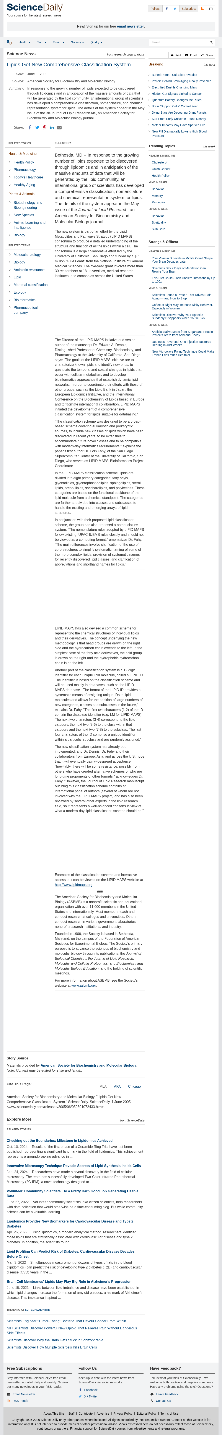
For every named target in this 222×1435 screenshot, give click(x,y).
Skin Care (158, 229)
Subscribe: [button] (189, 8)
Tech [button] (41, 42)
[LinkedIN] (52, 127)
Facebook (91, 1390)
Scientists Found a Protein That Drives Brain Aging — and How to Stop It (181, 296)
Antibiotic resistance (29, 270)
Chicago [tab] (134, 1086)
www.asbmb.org (84, 985)
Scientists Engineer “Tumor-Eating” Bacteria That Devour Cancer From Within (66, 1321)
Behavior (158, 189)
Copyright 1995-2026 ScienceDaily (34, 1420)
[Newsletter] (211, 8)
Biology (19, 235)
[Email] (59, 127)
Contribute (86, 1413)
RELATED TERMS (19, 245)
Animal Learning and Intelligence (30, 225)
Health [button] (24, 42)
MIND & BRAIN (158, 182)
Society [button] (77, 42)
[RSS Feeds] (202, 8)
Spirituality (159, 222)
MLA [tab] (103, 1086)
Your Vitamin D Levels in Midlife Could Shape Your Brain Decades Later (182, 260)
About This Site (54, 1413)
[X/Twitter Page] (175, 8)
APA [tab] (117, 1086)
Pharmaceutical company (26, 310)
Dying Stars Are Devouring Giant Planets (179, 112)
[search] (211, 42)
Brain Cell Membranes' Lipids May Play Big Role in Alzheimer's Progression (69, 1281)
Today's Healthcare (28, 177)
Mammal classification (30, 285)
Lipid (17, 277)
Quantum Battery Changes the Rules (176, 100)
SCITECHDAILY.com (37, 1309)
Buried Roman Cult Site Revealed (174, 75)
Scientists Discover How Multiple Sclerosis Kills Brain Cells (52, 1347)
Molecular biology (27, 255)
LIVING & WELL (158, 209)
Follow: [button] (155, 8)
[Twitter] (37, 127)
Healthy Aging (24, 185)
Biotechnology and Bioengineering (28, 205)
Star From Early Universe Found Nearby (179, 119)
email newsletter (130, 26)
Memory (157, 196)
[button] (175, 55)
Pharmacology (25, 170)
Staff (71, 1413)
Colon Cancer (161, 169)
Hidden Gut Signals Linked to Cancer (177, 93)
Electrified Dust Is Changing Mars (174, 87)
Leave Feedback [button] (167, 1394)
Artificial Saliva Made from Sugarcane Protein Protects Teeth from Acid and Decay (182, 333)
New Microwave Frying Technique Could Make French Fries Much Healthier (183, 353)
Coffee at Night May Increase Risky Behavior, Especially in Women (182, 306)
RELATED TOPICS (19, 143)
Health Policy (24, 162)
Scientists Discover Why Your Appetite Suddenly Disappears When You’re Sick (178, 316)
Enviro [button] (59, 42)
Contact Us (163, 1400)
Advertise (103, 1413)
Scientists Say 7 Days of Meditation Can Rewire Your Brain (179, 269)
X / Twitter (91, 1396)
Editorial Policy (147, 1413)
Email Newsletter (24, 1394)
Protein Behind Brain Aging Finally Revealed (181, 81)
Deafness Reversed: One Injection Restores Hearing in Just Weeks (181, 343)
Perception (159, 202)
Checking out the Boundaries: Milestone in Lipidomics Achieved (60, 1140)
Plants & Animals (21, 194)
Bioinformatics (24, 300)
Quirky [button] (96, 42)
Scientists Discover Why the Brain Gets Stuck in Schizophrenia (55, 1340)
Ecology (20, 292)
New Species (24, 215)
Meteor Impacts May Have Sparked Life (178, 125)
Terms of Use (169, 1413)
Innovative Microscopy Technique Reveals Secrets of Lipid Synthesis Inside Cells (74, 1166)
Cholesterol (159, 162)
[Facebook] (30, 127)
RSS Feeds (20, 1400)
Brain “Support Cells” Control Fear (175, 106)
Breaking (156, 64)
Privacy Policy (122, 1413)
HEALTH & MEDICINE (162, 155)
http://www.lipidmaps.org (73, 885)
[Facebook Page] (166, 8)
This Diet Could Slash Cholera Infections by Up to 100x (183, 279)
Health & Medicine (22, 153)
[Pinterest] (44, 127)
